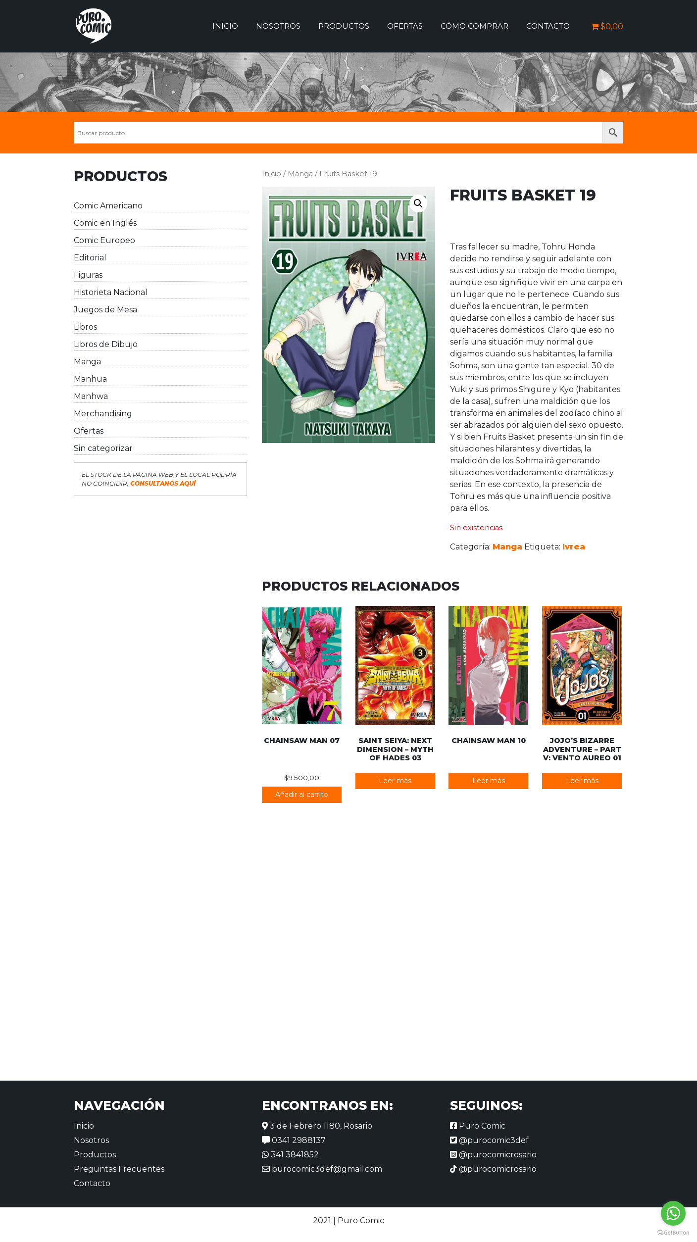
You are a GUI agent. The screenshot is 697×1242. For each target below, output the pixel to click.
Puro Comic (477, 1126)
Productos (343, 26)
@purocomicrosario (493, 1154)
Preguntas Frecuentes (119, 1169)
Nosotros (278, 26)
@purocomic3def (489, 1140)
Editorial (90, 257)
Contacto (548, 26)
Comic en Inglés (105, 223)
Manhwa (91, 396)
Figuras (88, 275)
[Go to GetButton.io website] (673, 1232)
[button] (418, 203)
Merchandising (103, 413)
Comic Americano (108, 205)
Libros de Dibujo (106, 344)
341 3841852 (290, 1154)
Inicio (225, 26)
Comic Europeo (104, 240)
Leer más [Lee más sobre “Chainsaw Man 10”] (488, 780)
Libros (85, 327)
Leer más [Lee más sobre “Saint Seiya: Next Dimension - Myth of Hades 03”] (395, 780)
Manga (87, 361)
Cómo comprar (474, 26)
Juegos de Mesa (105, 309)
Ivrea (573, 546)
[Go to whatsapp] (673, 1213)
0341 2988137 (294, 1140)
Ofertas (405, 26)
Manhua (90, 379)
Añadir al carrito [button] (301, 794)
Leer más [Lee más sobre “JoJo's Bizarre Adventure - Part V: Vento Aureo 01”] (582, 780)
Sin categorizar (103, 448)
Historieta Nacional (111, 292)
